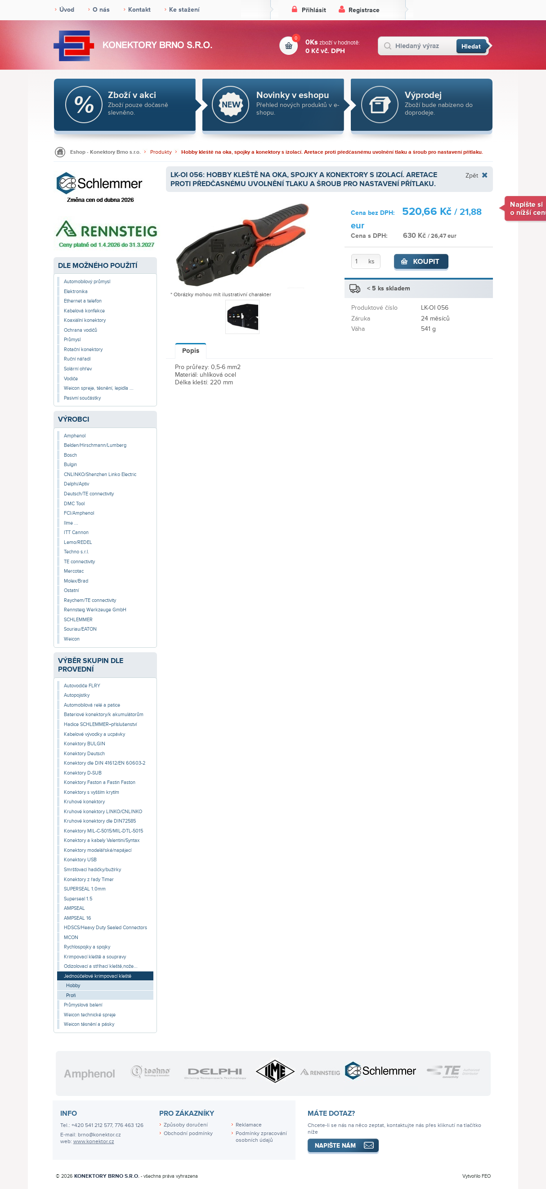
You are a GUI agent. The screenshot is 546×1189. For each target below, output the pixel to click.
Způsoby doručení (186, 1125)
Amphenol (74, 436)
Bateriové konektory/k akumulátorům (103, 714)
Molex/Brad (76, 581)
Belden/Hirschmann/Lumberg (95, 445)
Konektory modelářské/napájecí (97, 850)
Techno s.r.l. (76, 552)
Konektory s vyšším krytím (91, 792)
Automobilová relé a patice (92, 705)
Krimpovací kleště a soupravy (95, 957)
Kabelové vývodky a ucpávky (94, 734)
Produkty (161, 152)
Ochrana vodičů (80, 330)
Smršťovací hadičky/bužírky (92, 870)
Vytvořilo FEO (476, 1176)
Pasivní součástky (82, 398)
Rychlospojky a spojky (87, 947)
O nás (101, 9)
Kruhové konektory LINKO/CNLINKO (103, 812)
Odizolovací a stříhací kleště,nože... (101, 966)
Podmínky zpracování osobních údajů (261, 1137)
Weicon (72, 639)
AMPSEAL (74, 908)
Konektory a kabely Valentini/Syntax (101, 840)
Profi (71, 995)
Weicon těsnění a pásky (89, 1024)
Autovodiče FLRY (82, 686)
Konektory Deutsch (84, 754)
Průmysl (72, 340)
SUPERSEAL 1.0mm (85, 889)
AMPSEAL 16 (77, 918)
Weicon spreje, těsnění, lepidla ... (99, 388)
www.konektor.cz (93, 1141)
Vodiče (71, 379)
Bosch (70, 455)
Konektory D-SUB (83, 773)
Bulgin (70, 465)
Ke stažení (184, 9)
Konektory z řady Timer (89, 879)
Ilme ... (71, 523)
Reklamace (249, 1125)
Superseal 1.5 (78, 899)
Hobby (73, 986)
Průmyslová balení (83, 1005)
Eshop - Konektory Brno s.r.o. (105, 152)
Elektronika (76, 291)
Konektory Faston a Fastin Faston (99, 782)
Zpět (471, 175)
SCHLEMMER (78, 620)
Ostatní (71, 590)
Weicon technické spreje (90, 1015)
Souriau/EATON (80, 629)
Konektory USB (80, 860)
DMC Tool (74, 504)
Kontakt (139, 9)
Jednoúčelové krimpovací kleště (97, 976)
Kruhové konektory (84, 802)
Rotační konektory (83, 349)
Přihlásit (314, 10)
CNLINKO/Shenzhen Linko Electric (100, 474)
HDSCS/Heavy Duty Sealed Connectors (105, 928)
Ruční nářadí (77, 359)
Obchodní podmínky (188, 1133)
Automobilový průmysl (87, 282)
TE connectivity (79, 562)
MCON (71, 937)
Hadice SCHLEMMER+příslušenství (100, 724)
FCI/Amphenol (79, 513)
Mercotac (74, 571)
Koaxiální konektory (85, 320)
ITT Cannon (76, 532)
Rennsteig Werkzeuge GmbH (95, 610)
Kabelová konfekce (84, 311)
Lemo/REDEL (78, 542)
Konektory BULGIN (84, 744)
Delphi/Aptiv (76, 484)
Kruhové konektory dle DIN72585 (100, 821)
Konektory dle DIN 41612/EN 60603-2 (104, 763)
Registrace (364, 10)
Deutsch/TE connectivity (89, 494)
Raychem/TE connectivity (90, 600)
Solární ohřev (78, 369)
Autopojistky (77, 695)
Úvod (66, 9)
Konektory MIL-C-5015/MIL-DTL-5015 (103, 831)
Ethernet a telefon (83, 301)
